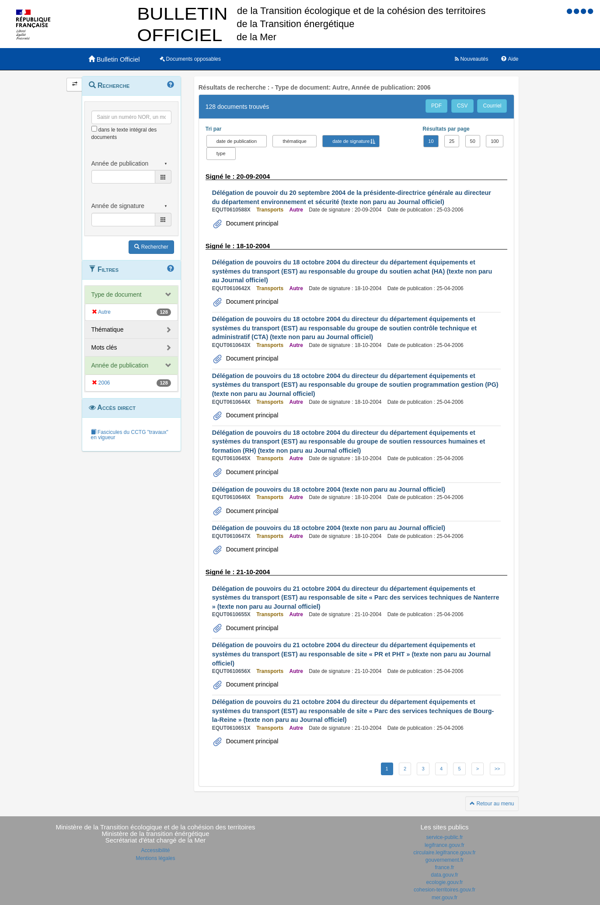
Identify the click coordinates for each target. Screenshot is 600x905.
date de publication (236, 141)
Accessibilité (155, 850)
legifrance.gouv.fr (444, 845)
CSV (462, 106)
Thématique (107, 329)
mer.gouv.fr (444, 898)
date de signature (351, 141)
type (221, 153)
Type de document (116, 294)
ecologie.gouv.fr (444, 882)
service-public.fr (444, 837)
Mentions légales (155, 858)
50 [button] (472, 141)
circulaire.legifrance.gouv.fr (444, 853)
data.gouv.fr (444, 875)
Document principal (251, 223)
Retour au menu (492, 804)
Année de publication (120, 365)
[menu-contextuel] (94, 129)
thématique (294, 141)
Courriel (492, 106)
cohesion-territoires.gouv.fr (444, 890)
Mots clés (104, 347)
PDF (436, 106)
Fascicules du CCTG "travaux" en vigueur (129, 434)
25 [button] (451, 141)
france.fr (444, 867)
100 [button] (495, 141)
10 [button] (430, 141)
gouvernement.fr (445, 860)
